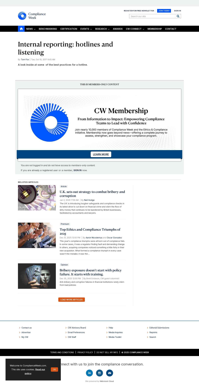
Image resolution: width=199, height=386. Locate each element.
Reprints (153, 332)
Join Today (164, 11)
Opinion (64, 265)
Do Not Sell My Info (107, 352)
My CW (25, 337)
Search (178, 16)
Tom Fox (25, 59)
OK (54, 369)
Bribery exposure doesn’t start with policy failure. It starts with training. (91, 272)
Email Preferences (76, 332)
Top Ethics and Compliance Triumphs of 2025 (90, 231)
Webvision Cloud (107, 381)
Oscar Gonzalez (114, 237)
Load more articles (72, 299)
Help (111, 327)
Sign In (177, 11)
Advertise (26, 332)
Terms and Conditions (62, 352)
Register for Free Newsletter (139, 11)
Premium (65, 224)
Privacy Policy (85, 352)
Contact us (27, 327)
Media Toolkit (115, 337)
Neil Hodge (89, 200)
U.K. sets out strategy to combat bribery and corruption (92, 194)
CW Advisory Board (77, 327)
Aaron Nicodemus (94, 237)
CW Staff (72, 337)
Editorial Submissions (159, 327)
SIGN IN (78, 170)
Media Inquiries (116, 332)
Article (64, 186)
